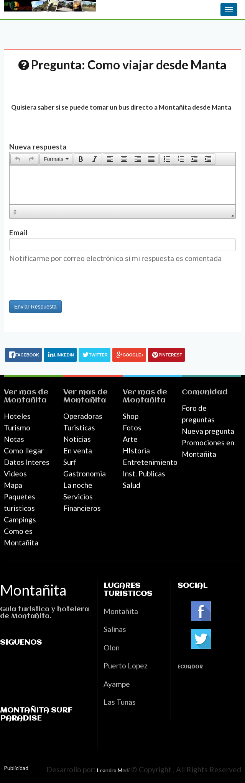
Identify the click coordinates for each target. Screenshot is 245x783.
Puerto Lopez (126, 665)
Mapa (13, 485)
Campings (20, 519)
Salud (131, 485)
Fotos (132, 427)
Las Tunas (120, 702)
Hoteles (17, 416)
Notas (14, 439)
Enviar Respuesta (35, 307)
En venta (77, 450)
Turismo (17, 427)
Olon (112, 647)
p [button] (14, 211)
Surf (70, 462)
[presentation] (18, 159)
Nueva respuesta (38, 146)
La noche (77, 485)
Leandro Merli (113, 770)
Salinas (115, 629)
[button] (17, 159)
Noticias (77, 439)
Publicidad (16, 768)
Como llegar (24, 450)
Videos (15, 473)
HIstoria (136, 450)
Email (18, 232)
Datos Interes (26, 462)
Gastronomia (84, 473)
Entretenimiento (150, 462)
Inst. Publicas (144, 473)
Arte (130, 439)
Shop (130, 416)
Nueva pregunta (208, 431)
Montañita (25, 400)
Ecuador (190, 667)
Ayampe (117, 684)
